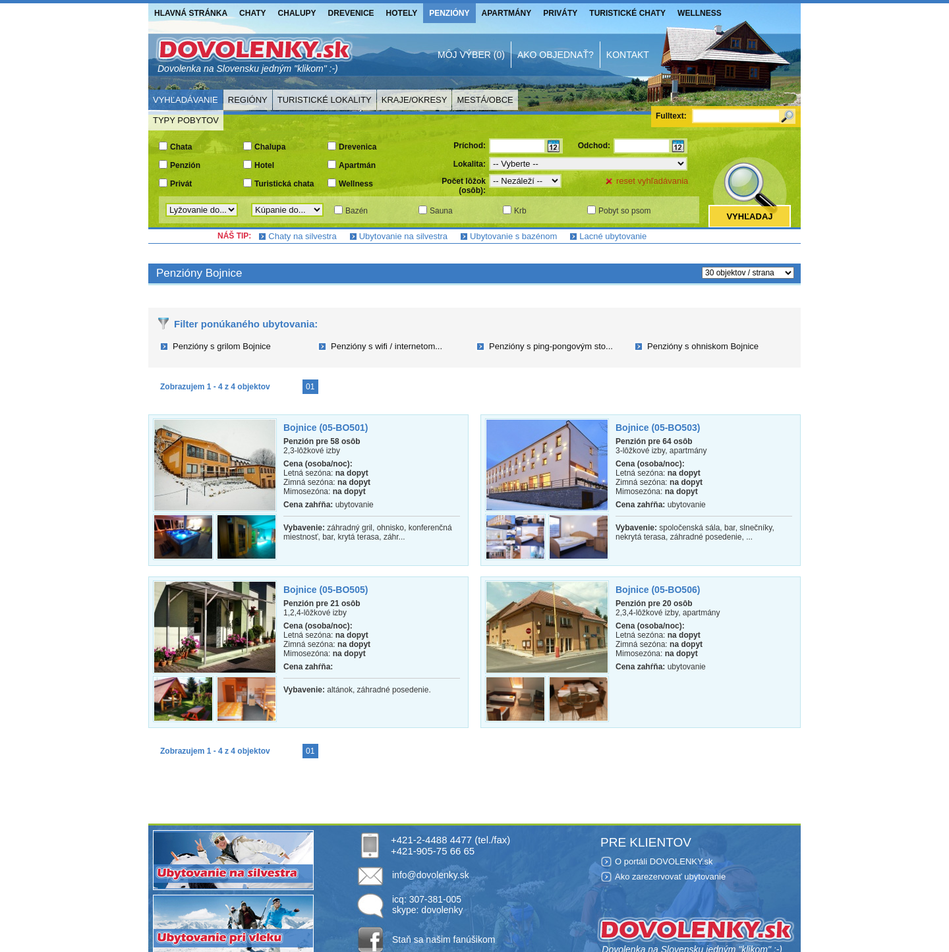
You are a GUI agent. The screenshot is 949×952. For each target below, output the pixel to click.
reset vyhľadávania (652, 181)
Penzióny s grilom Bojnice (222, 346)
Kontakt (627, 54)
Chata (181, 147)
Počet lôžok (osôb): (464, 186)
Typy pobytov (186, 120)
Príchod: (469, 145)
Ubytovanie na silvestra (403, 236)
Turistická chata (284, 183)
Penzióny (449, 13)
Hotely (402, 13)
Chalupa (269, 147)
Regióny (248, 100)
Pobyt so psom (624, 210)
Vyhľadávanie (185, 100)
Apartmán (357, 165)
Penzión (185, 165)
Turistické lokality (324, 100)
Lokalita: (469, 164)
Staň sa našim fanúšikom (443, 939)
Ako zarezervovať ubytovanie (670, 877)
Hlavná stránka (190, 13)
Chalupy (297, 13)
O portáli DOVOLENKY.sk (664, 861)
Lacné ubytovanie (613, 236)
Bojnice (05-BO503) (658, 427)
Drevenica (357, 147)
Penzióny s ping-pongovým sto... (551, 346)
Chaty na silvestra (302, 236)
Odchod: (594, 145)
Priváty (560, 13)
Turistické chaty (627, 13)
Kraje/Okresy (414, 100)
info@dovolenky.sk (430, 875)
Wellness (699, 13)
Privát (181, 183)
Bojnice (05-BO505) (325, 589)
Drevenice (351, 13)
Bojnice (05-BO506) (658, 589)
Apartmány (507, 13)
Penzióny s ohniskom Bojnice (703, 346)
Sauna (441, 210)
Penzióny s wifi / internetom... (386, 346)
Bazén (356, 210)
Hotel (264, 165)
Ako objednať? (555, 54)
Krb (520, 210)
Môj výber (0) (471, 54)
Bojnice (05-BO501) (325, 427)
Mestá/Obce (485, 100)
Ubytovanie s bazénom (513, 236)
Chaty (252, 13)
